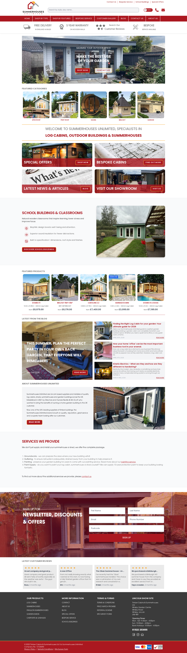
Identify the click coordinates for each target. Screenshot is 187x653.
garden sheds (33, 614)
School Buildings (142, 2)
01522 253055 (139, 630)
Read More (80, 372)
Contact (66, 603)
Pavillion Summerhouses (37, 610)
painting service (128, 462)
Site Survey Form (104, 614)
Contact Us (111, 2)
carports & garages (36, 618)
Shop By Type (41, 19)
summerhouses (33, 607)
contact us (86, 477)
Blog (123, 19)
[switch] (148, 10)
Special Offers (158, 2)
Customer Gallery (106, 19)
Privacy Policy (30, 649)
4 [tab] (97, 79)
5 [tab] (100, 79)
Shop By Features (61, 19)
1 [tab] (86, 79)
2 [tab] (90, 79)
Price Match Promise (106, 607)
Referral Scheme (104, 610)
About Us (153, 19)
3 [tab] (93, 79)
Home (27, 19)
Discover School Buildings (39, 249)
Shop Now (86, 70)
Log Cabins (32, 603)
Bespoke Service (126, 2)
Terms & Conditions (105, 603)
